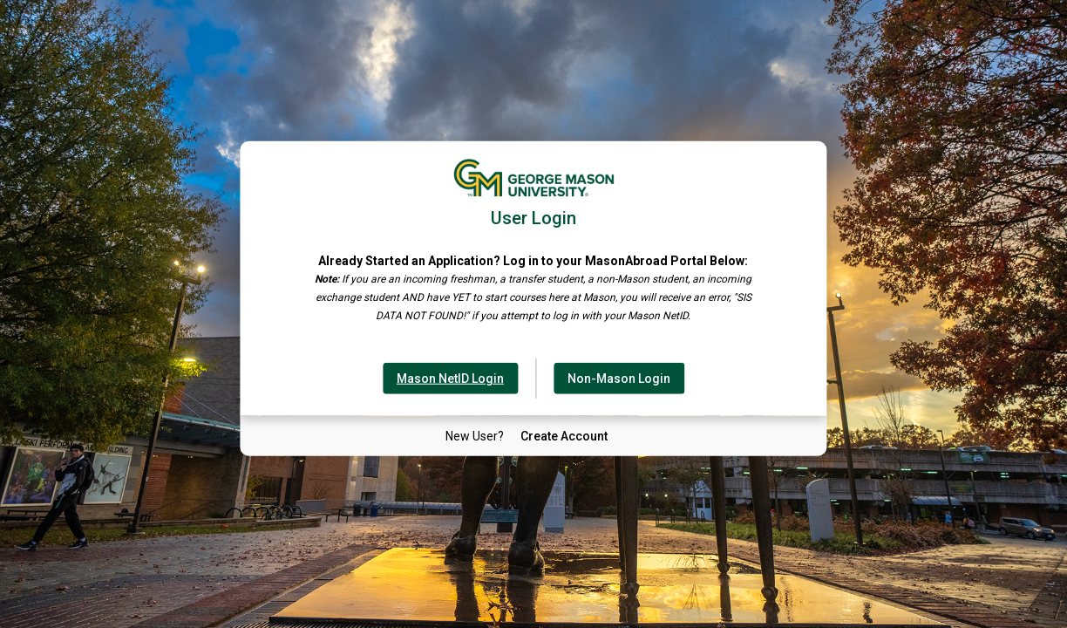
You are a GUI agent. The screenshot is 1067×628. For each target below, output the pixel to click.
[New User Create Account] (564, 436)
